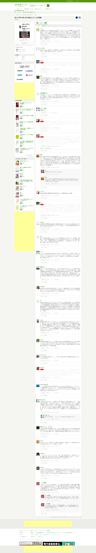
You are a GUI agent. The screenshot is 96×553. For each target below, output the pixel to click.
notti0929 (42, 286)
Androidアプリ (33, 530)
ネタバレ (44, 25)
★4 (48, 259)
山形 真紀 (21, 182)
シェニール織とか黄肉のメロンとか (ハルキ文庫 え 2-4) (26, 200)
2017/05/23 (57, 377)
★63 (48, 412)
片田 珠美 (19, 12)
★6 (48, 293)
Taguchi (42, 222)
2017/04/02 (57, 433)
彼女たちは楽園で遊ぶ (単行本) (25, 167)
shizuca (42, 467)
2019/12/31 (57, 215)
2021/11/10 (55, 112)
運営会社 (32, 526)
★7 (48, 392)
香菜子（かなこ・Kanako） (46, 426)
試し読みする (24, 42)
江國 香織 (21, 201)
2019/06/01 (57, 244)
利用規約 (48, 524)
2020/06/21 (57, 195)
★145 (48, 167)
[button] (48, 5)
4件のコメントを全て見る (45, 148)
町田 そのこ (22, 168)
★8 (48, 244)
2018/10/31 (57, 332)
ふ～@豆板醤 (43, 482)
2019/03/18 (57, 279)
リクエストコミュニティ (55, 528)
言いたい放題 (43, 108)
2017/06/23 (57, 360)
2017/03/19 (57, 475)
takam (41, 320)
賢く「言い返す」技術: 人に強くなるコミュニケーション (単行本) (26, 110)
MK (41, 236)
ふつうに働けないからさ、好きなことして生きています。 (27, 206)
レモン (41, 28)
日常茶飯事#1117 (44, 93)
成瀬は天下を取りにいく (24, 161)
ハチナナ (42, 191)
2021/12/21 (57, 101)
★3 (48, 229)
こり (41, 135)
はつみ (41, 440)
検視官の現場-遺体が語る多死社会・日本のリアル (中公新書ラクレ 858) (26, 181)
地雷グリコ (22, 173)
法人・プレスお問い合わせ (44, 528)
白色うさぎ (42, 399)
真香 (41, 154)
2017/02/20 (57, 492)
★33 (48, 492)
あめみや (42, 367)
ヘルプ (32, 528)
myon (41, 339)
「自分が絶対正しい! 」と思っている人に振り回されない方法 (26, 149)
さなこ (41, 119)
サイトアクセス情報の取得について (68, 526)
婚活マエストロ (23, 186)
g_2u (41, 251)
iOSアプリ (40, 530)
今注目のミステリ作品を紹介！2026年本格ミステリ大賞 (26, 14)
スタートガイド (42, 524)
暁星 (21, 192)
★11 (48, 377)
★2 (48, 101)
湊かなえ (21, 194)
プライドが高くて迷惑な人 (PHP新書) (27, 115)
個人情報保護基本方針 (40, 526)
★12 (48, 475)
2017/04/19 (57, 392)
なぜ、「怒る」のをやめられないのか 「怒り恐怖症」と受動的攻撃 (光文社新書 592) (27, 142)
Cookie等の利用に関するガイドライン (53, 526)
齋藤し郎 (42, 267)
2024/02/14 (55, 53)
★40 (48, 41)
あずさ (41, 60)
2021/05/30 (57, 146)
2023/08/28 (57, 69)
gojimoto (42, 453)
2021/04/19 (58, 167)
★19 (48, 215)
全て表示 (38, 25)
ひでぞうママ (43, 355)
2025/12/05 (57, 41)
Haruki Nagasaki (44, 384)
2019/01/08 (57, 293)
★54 (48, 146)
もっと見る (29, 155)
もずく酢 (42, 48)
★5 (48, 279)
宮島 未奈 (22, 162)
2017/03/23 (57, 446)
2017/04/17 (57, 412)
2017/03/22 (57, 460)
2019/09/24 (57, 229)
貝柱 (41, 76)
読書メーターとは (34, 524)
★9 (48, 69)
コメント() (52, 41)
